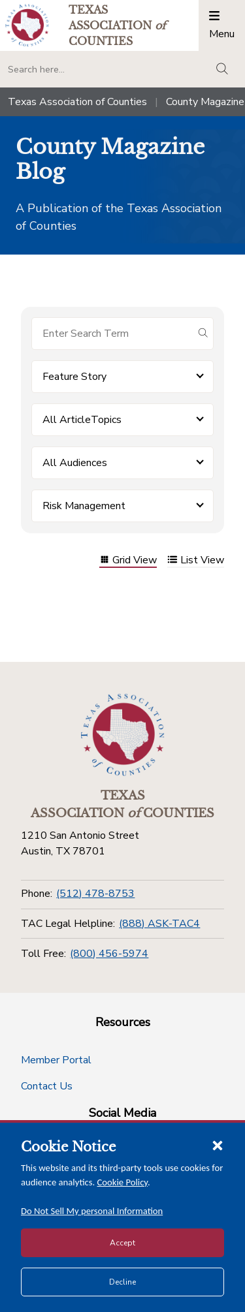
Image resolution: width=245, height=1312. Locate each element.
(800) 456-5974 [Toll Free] (109, 953)
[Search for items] (112, 333)
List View (195, 561)
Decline (122, 1282)
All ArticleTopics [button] (82, 420)
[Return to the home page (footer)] (123, 735)
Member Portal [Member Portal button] (56, 1060)
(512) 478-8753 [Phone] (95, 893)
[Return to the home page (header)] (27, 25)
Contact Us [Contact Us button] (47, 1086)
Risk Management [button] (83, 506)
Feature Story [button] (74, 376)
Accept (122, 1243)
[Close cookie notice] (217, 1144)
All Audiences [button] (74, 463)
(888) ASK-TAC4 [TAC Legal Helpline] (159, 923)
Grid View (128, 561)
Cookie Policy (122, 1182)
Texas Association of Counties (77, 102)
